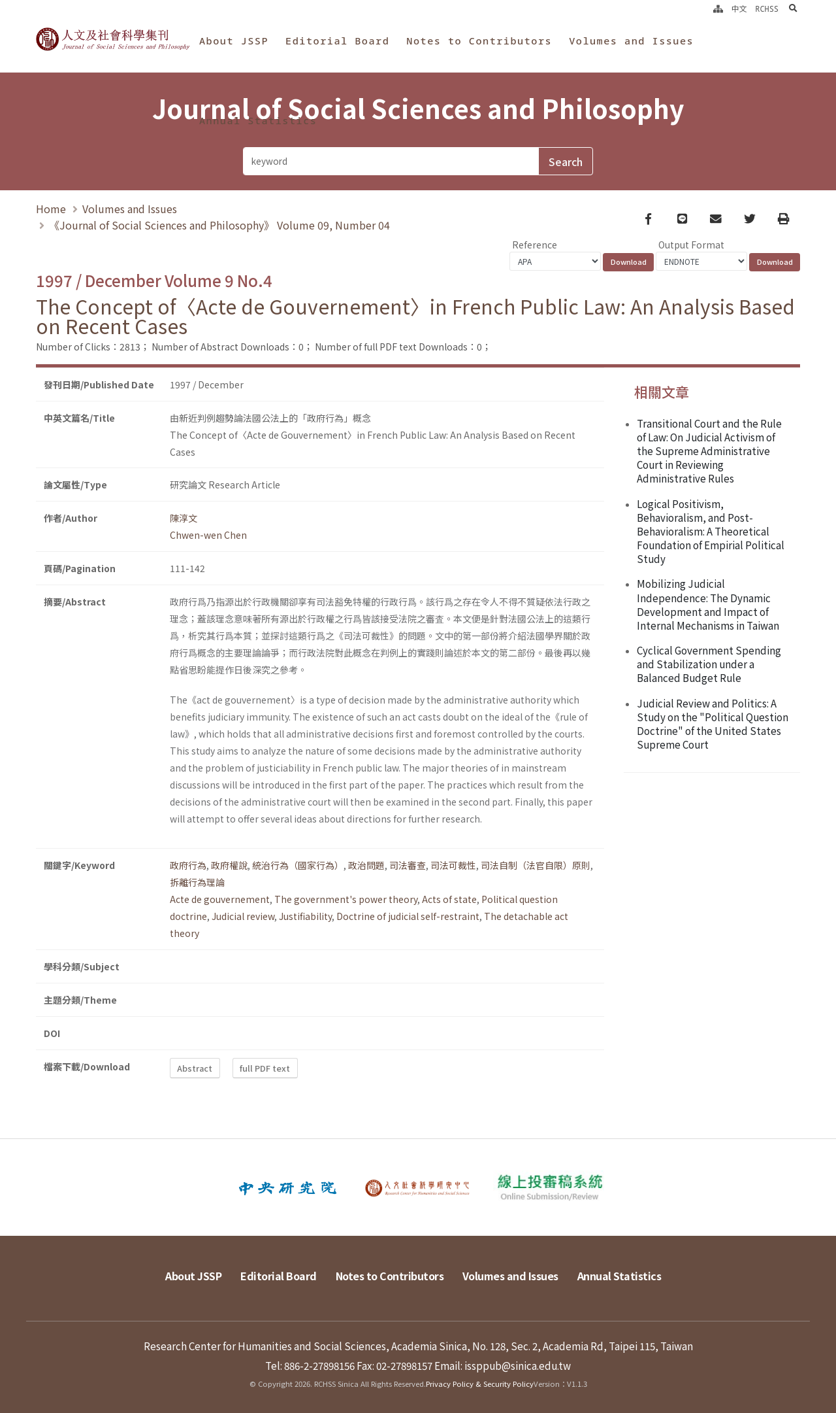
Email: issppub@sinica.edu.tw (502, 1365)
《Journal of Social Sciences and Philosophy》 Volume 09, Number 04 (219, 225)
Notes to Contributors (479, 40)
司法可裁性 (453, 865)
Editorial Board (337, 40)
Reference (534, 244)
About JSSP (233, 40)
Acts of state (449, 899)
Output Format (691, 244)
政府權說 (229, 865)
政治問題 (366, 865)
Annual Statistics (258, 120)
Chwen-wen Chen (208, 534)
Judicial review (243, 916)
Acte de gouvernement (220, 899)
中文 (739, 8)
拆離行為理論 (197, 882)
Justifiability (305, 916)
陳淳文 (183, 517)
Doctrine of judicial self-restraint (407, 916)
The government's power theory (345, 899)
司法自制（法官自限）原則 (535, 865)
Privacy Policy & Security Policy (480, 1383)
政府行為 (188, 865)
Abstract (194, 1068)
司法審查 (407, 865)
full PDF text (265, 1068)
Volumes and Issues (631, 40)
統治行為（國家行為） (298, 865)
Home (51, 208)
